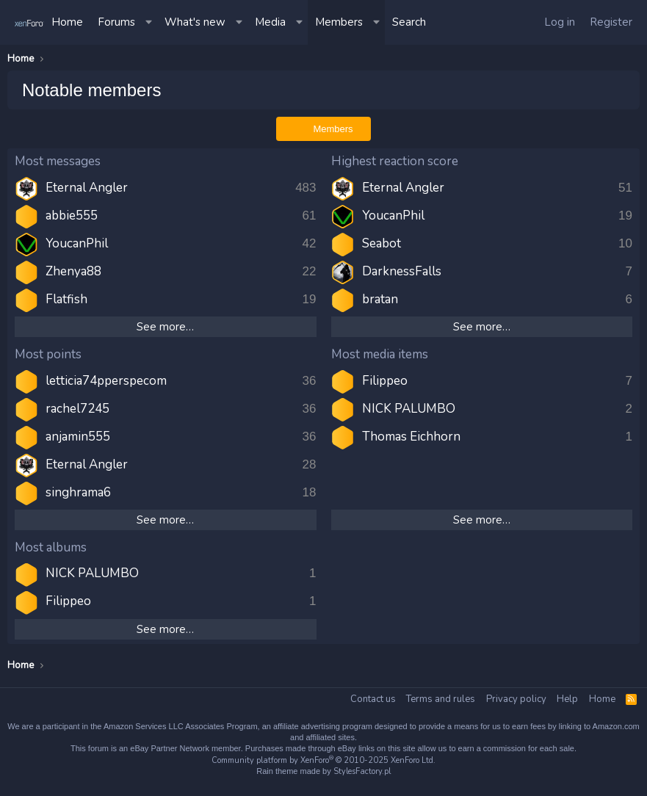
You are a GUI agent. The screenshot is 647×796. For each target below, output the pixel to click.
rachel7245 (77, 408)
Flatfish (66, 299)
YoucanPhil (77, 243)
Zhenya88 (73, 271)
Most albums (51, 547)
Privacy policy (516, 699)
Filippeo (385, 380)
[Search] (409, 22)
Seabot (381, 243)
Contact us (373, 699)
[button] (149, 22)
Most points (48, 354)
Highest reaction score (394, 161)
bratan (380, 299)
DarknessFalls (401, 271)
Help (567, 699)
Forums (116, 22)
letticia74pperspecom (106, 380)
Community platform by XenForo (323, 760)
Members (339, 22)
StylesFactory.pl (362, 771)
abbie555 (72, 215)
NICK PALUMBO (408, 408)
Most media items (379, 354)
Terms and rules (440, 699)
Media (270, 22)
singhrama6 (78, 492)
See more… (165, 326)
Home (67, 22)
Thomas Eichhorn (411, 436)
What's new (195, 22)
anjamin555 (78, 436)
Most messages (58, 161)
